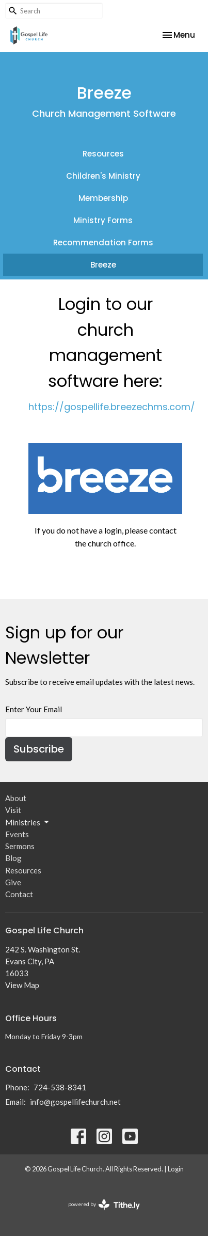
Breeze (103, 264)
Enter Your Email (33, 709)
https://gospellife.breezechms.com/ (111, 406)
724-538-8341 (60, 1087)
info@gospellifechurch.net (75, 1101)
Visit (13, 810)
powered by (104, 1205)
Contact (19, 894)
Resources (103, 153)
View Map (22, 985)
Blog (13, 858)
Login (176, 1169)
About (15, 798)
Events (17, 834)
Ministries (28, 822)
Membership (103, 198)
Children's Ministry (103, 175)
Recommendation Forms (103, 242)
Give (13, 882)
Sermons (20, 846)
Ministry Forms (103, 220)
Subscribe (38, 749)
